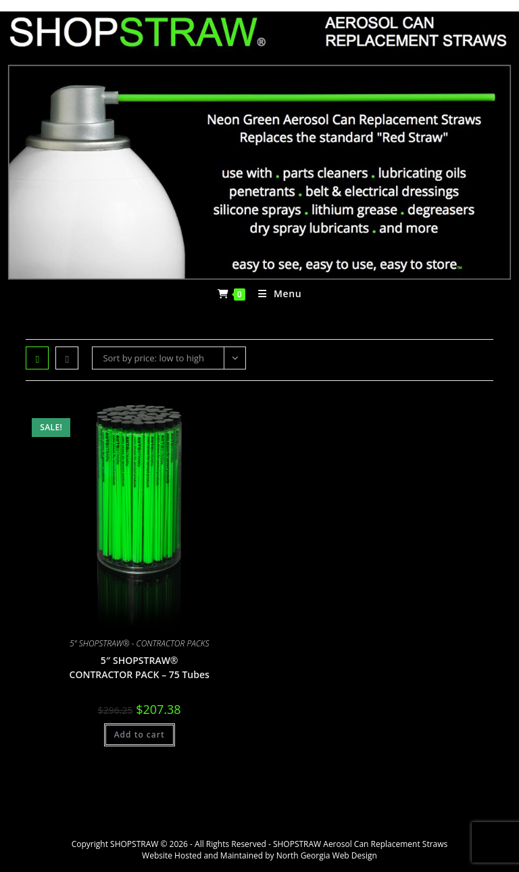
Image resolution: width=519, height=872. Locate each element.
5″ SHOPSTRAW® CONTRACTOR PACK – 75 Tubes (139, 667)
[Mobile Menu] (274, 293)
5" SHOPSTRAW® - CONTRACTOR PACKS (139, 643)
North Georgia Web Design (326, 855)
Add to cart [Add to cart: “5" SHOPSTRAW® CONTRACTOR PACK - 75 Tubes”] (139, 734)
